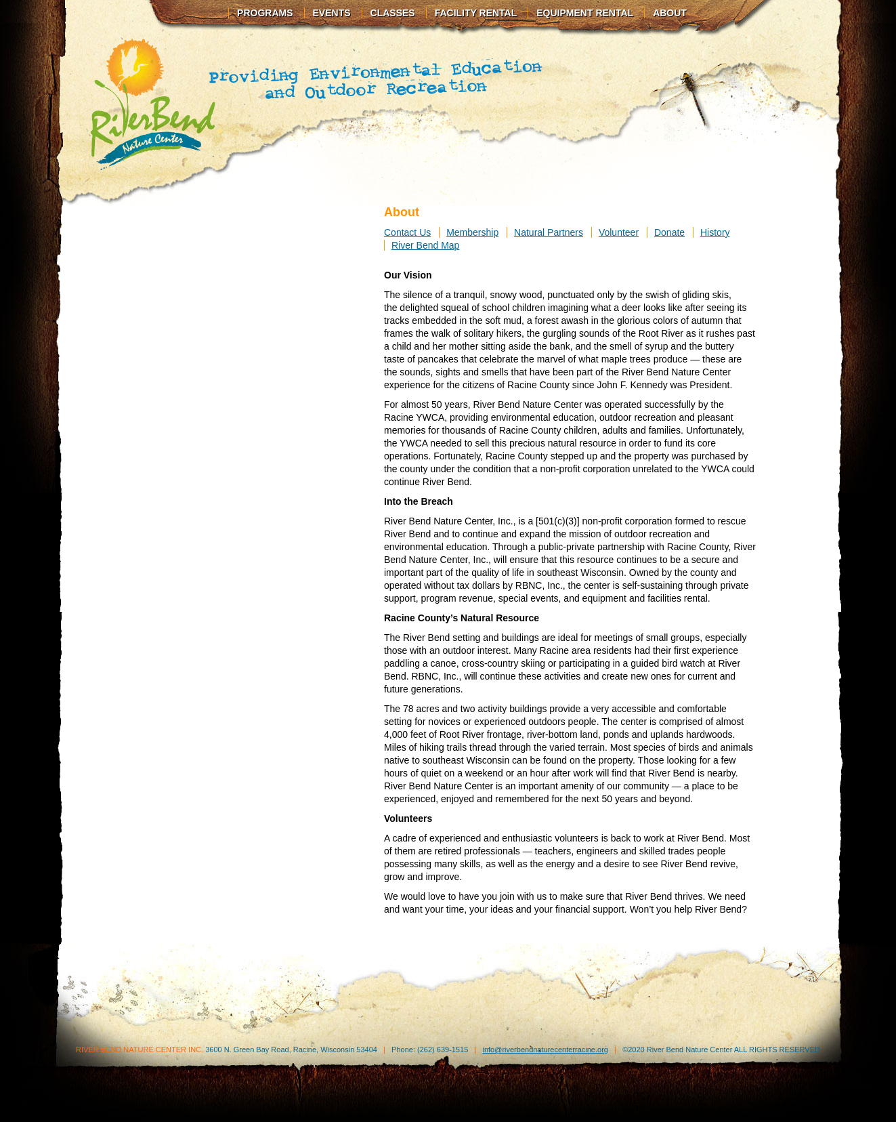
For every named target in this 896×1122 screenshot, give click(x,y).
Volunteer (619, 232)
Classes (392, 12)
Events (332, 12)
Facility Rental (476, 12)
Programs (265, 12)
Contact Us (407, 232)
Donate (669, 232)
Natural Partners (548, 232)
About (670, 12)
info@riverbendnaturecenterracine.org (544, 1049)
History (715, 232)
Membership (472, 232)
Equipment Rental (584, 12)
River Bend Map (425, 245)
